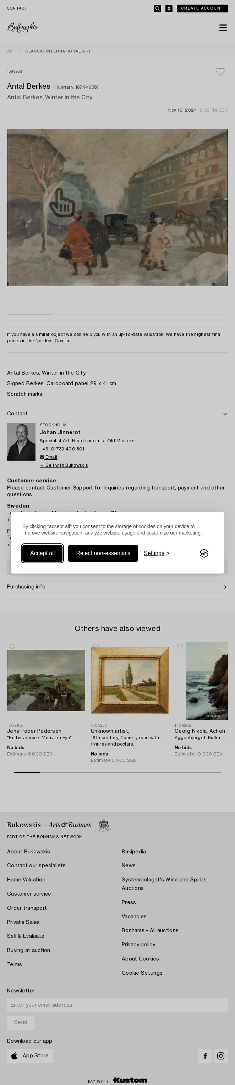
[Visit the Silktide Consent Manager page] (204, 553)
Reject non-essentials (103, 553)
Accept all (42, 553)
